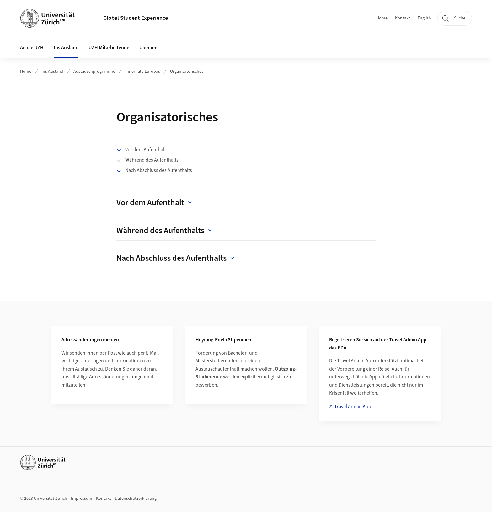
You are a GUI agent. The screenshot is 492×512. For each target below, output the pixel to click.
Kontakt (402, 18)
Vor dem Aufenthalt (141, 149)
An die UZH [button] (32, 47)
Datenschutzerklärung (136, 498)
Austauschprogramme (94, 71)
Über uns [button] (148, 47)
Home (382, 18)
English (424, 18)
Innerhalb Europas (142, 71)
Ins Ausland (52, 71)
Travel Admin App (352, 406)
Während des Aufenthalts (147, 160)
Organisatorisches (186, 71)
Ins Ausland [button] (66, 47)
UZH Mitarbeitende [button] (108, 47)
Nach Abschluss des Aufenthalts (154, 170)
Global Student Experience (135, 18)
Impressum (81, 498)
